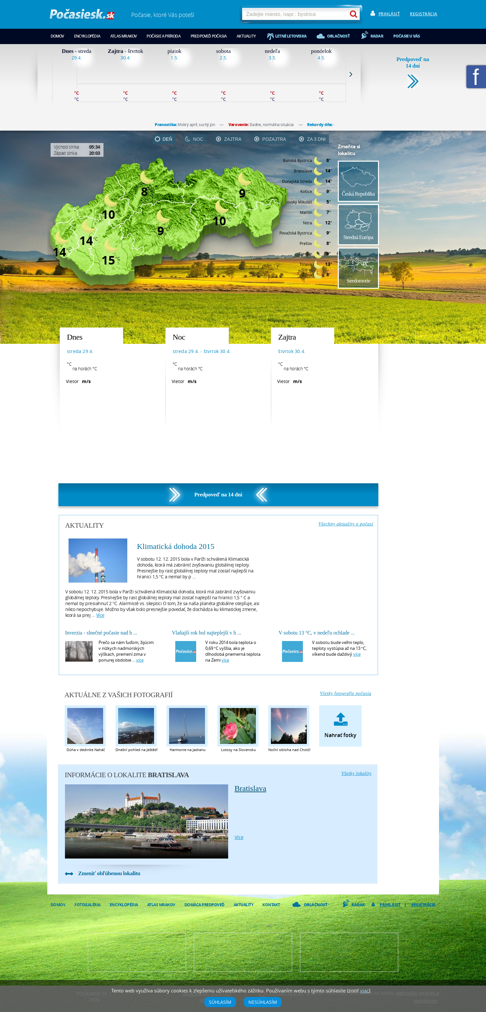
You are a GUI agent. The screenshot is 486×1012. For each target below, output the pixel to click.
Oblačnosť (338, 36)
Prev (47, 74)
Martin (306, 212)
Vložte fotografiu (349, 952)
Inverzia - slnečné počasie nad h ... (101, 632)
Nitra (307, 222)
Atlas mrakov (123, 36)
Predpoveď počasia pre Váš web (137, 952)
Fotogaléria (87, 905)
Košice (306, 191)
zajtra (233, 139)
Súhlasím (220, 1002)
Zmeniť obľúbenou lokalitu (109, 873)
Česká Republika (358, 194)
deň (167, 139)
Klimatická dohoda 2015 (175, 546)
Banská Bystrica (297, 160)
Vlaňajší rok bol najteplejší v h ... (207, 632)
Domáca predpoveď (204, 905)
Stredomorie (358, 281)
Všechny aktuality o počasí (346, 524)
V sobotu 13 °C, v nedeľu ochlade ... (317, 632)
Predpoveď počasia (209, 36)
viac (364, 990)
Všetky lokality (356, 773)
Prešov (306, 243)
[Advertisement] (409, 234)
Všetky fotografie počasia (345, 693)
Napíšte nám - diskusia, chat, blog (243, 952)
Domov (57, 36)
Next (351, 74)
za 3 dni (316, 139)
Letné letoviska (290, 36)
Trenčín (305, 253)
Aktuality (246, 36)
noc (198, 139)
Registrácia (423, 14)
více (100, 615)
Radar (376, 36)
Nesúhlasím (262, 1002)
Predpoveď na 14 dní (413, 62)
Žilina (307, 274)
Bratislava (303, 170)
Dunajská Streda (297, 181)
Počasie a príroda (163, 36)
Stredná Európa (358, 237)
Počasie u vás (406, 36)
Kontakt (271, 905)
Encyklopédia (87, 36)
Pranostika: (166, 124)
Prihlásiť (389, 14)
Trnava (306, 264)
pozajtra (274, 139)
